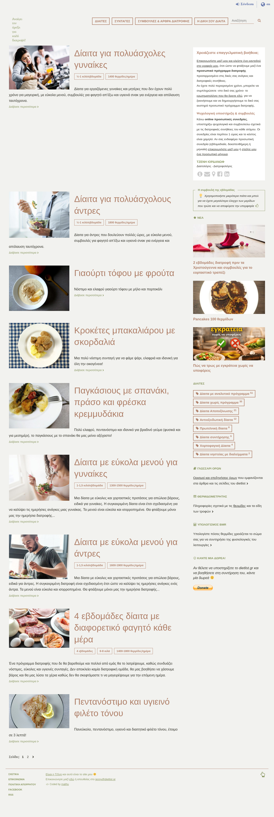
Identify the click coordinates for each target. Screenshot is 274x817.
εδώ (71, 783)
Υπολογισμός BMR (210, 529)
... (53, 520)
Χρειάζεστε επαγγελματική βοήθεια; (228, 58)
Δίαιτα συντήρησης (214, 442)
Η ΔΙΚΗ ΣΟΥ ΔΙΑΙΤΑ (211, 21)
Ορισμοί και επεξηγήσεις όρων (215, 482)
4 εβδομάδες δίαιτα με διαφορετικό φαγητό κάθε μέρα (123, 631)
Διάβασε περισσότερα (24, 111)
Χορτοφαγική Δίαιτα (214, 450)
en (265, 4)
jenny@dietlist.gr (105, 783)
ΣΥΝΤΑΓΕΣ (122, 21)
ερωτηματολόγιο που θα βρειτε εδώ (219, 100)
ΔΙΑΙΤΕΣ (101, 21)
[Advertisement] (95, 154)
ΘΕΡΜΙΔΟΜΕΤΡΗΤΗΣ (210, 501)
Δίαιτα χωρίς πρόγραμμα (219, 407)
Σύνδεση (245, 4)
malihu (65, 788)
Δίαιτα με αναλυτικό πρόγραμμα (224, 398)
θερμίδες (239, 510)
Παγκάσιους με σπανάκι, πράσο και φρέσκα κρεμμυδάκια (122, 406)
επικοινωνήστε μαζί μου (223, 154)
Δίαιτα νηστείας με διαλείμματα (223, 459)
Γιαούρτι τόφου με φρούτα (125, 278)
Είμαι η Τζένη (54, 778)
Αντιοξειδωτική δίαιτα (216, 424)
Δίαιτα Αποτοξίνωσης (216, 416)
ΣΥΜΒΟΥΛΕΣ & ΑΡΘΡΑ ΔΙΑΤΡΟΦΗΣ (163, 21)
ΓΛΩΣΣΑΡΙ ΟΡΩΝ (207, 473)
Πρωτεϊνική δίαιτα (213, 433)
